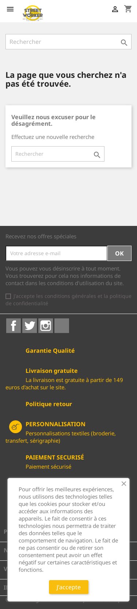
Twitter (29, 325)
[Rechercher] (68, 41)
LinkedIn (61, 325)
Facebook (13, 325)
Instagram (45, 325)
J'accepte (69, 587)
